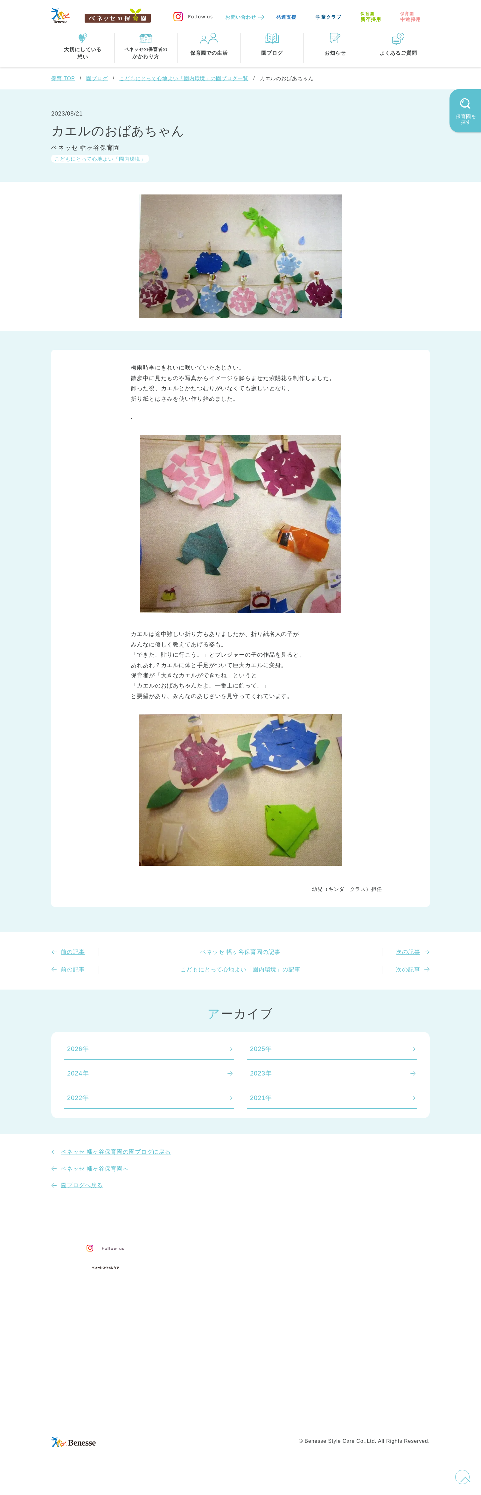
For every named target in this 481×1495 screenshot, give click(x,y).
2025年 (261, 1048)
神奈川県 (234, 1363)
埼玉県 (200, 1376)
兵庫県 (231, 1376)
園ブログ (97, 78)
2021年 (261, 1097)
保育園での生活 (211, 1306)
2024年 (78, 1073)
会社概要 (284, 1406)
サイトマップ (245, 1406)
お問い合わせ (240, 17)
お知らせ (349, 1249)
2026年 (78, 1048)
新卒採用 (370, 16)
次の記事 (408, 952)
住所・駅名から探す (219, 1337)
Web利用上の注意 (276, 1420)
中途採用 (410, 16)
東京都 (200, 1363)
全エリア (203, 1350)
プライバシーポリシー (213, 1420)
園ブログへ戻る (82, 1185)
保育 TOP (63, 78)
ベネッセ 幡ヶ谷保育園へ (95, 1169)
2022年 (78, 1097)
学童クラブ (328, 17)
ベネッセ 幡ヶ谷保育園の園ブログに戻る (116, 1152)
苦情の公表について (369, 1263)
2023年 (261, 1073)
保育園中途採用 (330, 1420)
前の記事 (73, 952)
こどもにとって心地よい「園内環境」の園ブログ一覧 (183, 78)
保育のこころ (209, 1259)
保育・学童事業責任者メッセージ (239, 1246)
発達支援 (286, 17)
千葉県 (269, 1363)
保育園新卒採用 (380, 1420)
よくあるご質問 (361, 1279)
